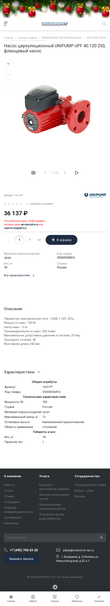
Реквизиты (11, 523)
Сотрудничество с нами (90, 484)
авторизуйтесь (29, 224)
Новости (9, 484)
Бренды (80, 496)
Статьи (8, 490)
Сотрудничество (87, 476)
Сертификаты (13, 517)
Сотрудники (12, 502)
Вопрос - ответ (84, 490)
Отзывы (9, 496)
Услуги (44, 476)
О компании (12, 476)
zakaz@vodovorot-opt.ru (78, 550)
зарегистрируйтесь (15, 228)
